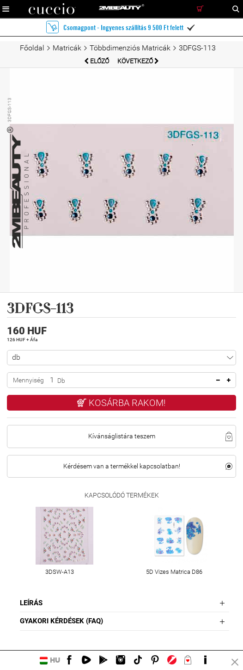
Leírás (31, 603)
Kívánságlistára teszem (121, 436)
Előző (97, 61)
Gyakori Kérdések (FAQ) (61, 621)
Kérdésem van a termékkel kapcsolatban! (121, 466)
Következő (138, 61)
